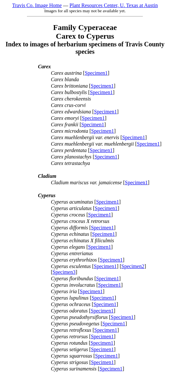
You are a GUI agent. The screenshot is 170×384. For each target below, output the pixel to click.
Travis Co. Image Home (37, 5)
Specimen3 (63, 272)
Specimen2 (132, 266)
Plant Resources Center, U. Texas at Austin (114, 5)
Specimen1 (96, 73)
